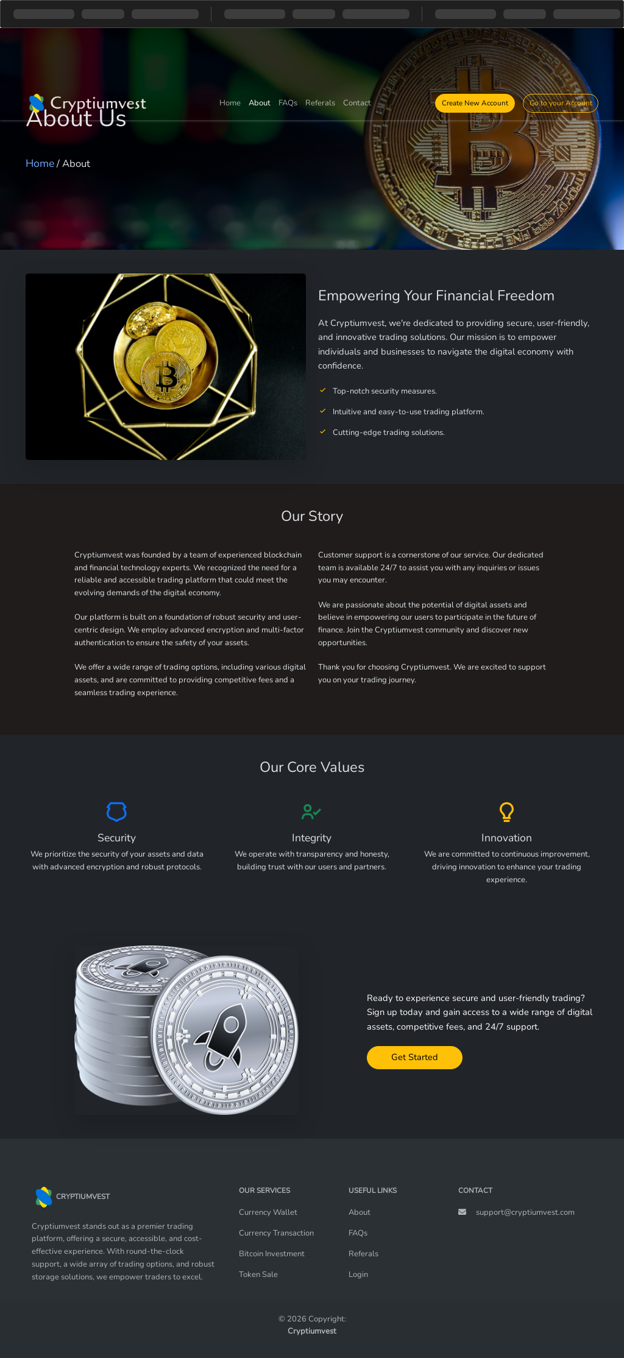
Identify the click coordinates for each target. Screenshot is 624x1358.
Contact (357, 102)
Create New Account (475, 103)
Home (230, 102)
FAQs (287, 102)
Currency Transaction (276, 1233)
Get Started (414, 1057)
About (260, 102)
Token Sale (258, 1274)
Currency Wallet (268, 1212)
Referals (320, 102)
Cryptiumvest (312, 1331)
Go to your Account (561, 103)
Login (358, 1274)
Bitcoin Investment (272, 1253)
